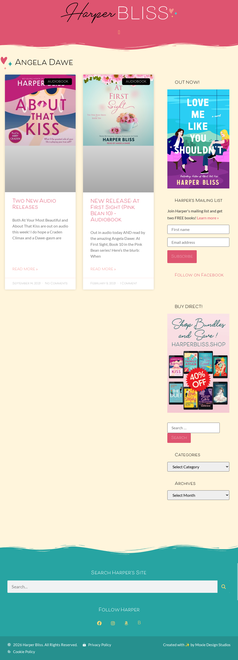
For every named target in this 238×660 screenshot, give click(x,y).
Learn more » (208, 217)
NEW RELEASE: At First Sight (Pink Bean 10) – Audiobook (114, 211)
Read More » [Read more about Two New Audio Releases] (25, 269)
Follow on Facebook (199, 275)
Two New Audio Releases (34, 204)
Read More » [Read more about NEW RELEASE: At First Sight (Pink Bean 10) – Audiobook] (103, 269)
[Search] (223, 586)
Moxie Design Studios (213, 644)
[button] (119, 32)
